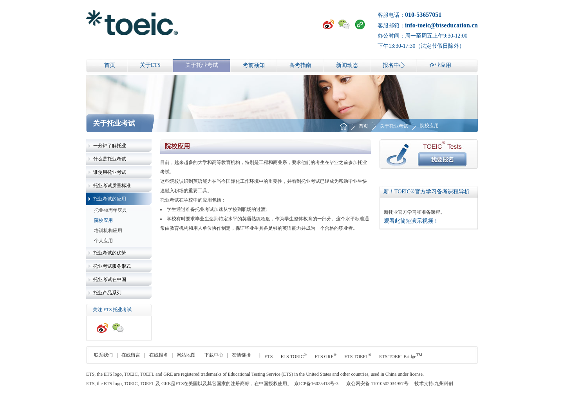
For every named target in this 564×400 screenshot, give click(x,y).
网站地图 (186, 355)
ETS (268, 356)
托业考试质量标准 (112, 185)
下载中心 (213, 355)
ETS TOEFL (357, 356)
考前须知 (254, 65)
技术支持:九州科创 (433, 383)
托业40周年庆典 (110, 210)
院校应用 (103, 220)
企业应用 (440, 65)
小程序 (360, 24)
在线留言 (130, 355)
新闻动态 (347, 65)
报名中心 (394, 65)
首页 (109, 65)
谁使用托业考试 (109, 172)
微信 (344, 24)
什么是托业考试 (109, 159)
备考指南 (300, 65)
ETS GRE (325, 356)
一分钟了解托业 (109, 145)
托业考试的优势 (109, 253)
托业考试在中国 (109, 279)
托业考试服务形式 (112, 266)
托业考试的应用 (109, 199)
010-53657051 (423, 14)
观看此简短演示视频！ (411, 221)
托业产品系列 (107, 292)
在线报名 (158, 355)
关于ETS (150, 65)
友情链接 (241, 355)
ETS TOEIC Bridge (400, 356)
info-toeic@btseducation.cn (441, 25)
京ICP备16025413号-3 (316, 383)
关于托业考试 (201, 65)
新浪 (328, 24)
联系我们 (103, 355)
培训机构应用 (108, 230)
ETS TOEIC (293, 356)
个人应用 (103, 240)
